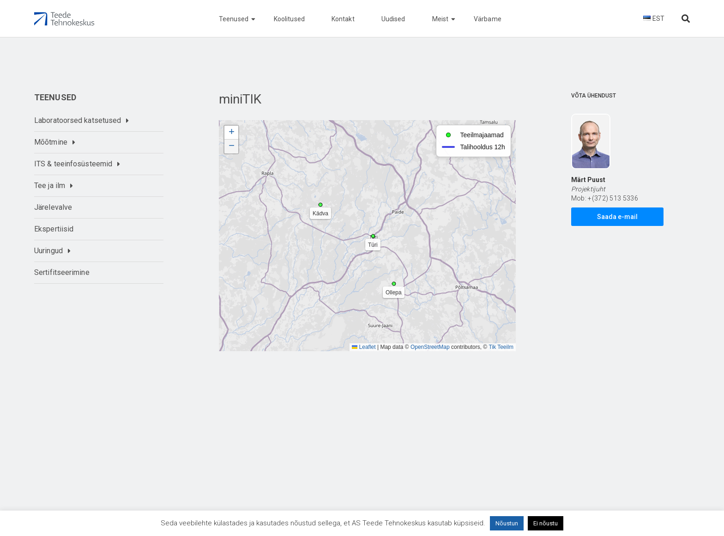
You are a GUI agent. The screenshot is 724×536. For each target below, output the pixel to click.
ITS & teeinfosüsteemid (73, 163)
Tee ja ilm (49, 185)
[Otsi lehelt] (686, 18)
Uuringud (48, 250)
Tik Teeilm (501, 347)
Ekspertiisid (53, 229)
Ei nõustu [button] (545, 523)
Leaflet (363, 347)
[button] (231, 133)
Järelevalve (53, 207)
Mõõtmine (50, 142)
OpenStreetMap (430, 347)
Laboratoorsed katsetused (77, 120)
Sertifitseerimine (62, 272)
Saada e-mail (617, 216)
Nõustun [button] (506, 523)
